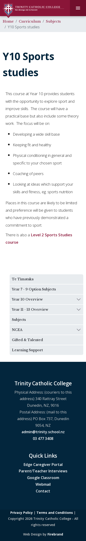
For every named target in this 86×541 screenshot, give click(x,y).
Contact (43, 491)
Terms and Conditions (54, 512)
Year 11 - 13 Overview (30, 309)
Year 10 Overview (27, 299)
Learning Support (27, 350)
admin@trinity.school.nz (43, 431)
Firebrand (55, 534)
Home (8, 21)
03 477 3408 (43, 438)
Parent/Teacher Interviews (43, 471)
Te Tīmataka (22, 279)
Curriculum (30, 21)
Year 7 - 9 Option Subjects (34, 289)
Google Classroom (43, 477)
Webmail (43, 484)
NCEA (17, 330)
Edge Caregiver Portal (43, 464)
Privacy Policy (21, 512)
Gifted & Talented (27, 340)
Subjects (53, 21)
